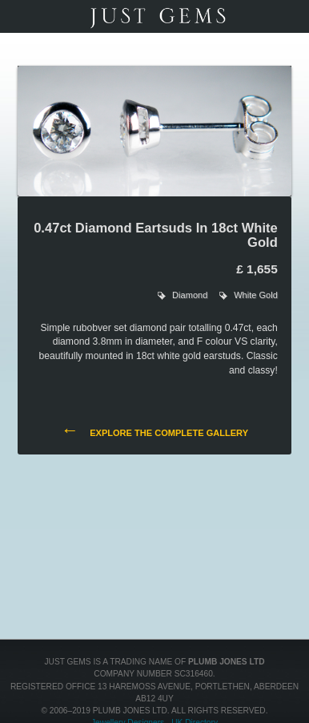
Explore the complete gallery (154, 431)
